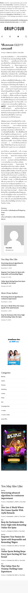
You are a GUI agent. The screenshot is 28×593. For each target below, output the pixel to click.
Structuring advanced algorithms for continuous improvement (12, 496)
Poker (2, 398)
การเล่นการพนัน (5, 414)
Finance (3, 385)
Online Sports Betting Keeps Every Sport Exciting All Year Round (13, 554)
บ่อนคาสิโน (4, 419)
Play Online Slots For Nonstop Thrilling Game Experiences (12, 569)
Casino (3, 381)
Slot (2, 402)
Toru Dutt (21, 52)
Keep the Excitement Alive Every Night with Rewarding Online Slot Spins (13, 525)
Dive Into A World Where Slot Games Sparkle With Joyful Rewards (12, 510)
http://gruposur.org (9, 250)
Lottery (3, 393)
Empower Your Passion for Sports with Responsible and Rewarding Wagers (13, 539)
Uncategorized (5, 406)
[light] (18, 36)
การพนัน (3, 410)
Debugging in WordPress (13, 14)
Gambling (3, 389)
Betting (3, 376)
